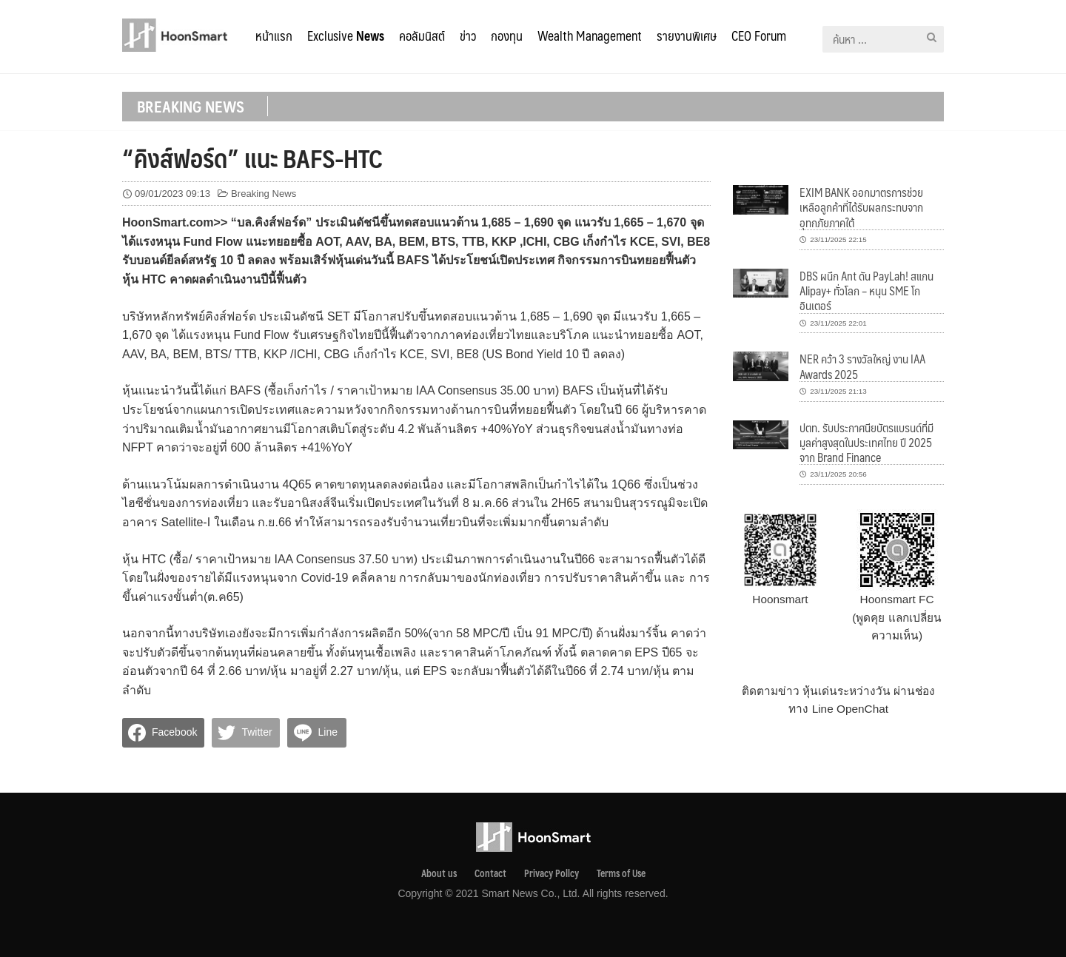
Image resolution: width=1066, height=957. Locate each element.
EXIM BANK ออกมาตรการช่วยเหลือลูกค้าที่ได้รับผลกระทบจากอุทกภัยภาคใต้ (861, 207)
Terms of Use (621, 873)
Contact (490, 873)
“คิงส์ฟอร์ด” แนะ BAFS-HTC (252, 157)
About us (439, 873)
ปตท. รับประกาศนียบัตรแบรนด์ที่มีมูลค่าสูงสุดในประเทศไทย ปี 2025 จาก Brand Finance (866, 442)
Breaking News (263, 193)
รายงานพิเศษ (687, 35)
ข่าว (468, 35)
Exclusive (345, 35)
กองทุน (507, 35)
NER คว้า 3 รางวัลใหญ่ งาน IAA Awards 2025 (862, 366)
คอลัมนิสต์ (422, 35)
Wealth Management (589, 35)
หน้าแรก (273, 35)
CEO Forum (758, 35)
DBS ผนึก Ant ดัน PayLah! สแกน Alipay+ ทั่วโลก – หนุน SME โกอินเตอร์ (866, 291)
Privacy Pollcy (551, 873)
